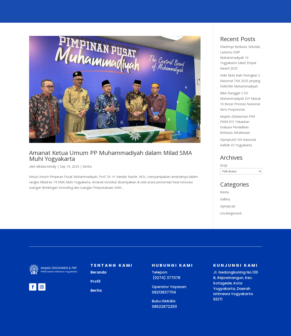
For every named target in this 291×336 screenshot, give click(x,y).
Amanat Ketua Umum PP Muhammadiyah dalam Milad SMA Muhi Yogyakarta (110, 156)
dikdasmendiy (46, 166)
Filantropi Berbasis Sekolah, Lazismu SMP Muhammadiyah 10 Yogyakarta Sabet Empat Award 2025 (240, 57)
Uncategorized (230, 213)
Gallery (225, 199)
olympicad (227, 206)
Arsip (223, 165)
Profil (95, 281)
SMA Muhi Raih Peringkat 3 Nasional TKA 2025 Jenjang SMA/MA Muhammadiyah (240, 80)
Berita (87, 166)
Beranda (98, 272)
